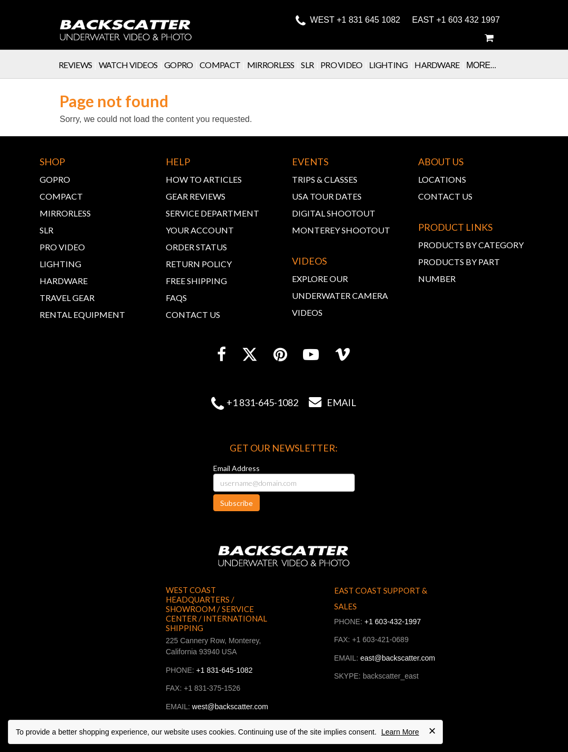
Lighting (391, 65)
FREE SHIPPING (196, 281)
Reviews (79, 65)
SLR (310, 65)
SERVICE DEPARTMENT (212, 213)
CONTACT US (193, 314)
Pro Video (344, 65)
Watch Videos (131, 65)
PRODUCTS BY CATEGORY (471, 245)
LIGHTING (60, 264)
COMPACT (61, 196)
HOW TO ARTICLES (204, 179)
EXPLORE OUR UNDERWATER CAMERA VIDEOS (340, 295)
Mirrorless (274, 65)
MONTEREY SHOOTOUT (341, 230)
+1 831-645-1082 (262, 402)
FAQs (176, 298)
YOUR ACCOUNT (200, 230)
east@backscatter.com (397, 658)
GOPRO (55, 179)
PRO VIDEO (62, 247)
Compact (223, 65)
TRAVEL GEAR (67, 298)
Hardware (440, 65)
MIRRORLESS (65, 213)
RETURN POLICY (199, 264)
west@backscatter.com (230, 706)
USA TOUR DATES (327, 196)
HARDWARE (64, 281)
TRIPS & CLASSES (324, 179)
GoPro (182, 65)
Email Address (236, 468)
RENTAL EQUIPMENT (82, 314)
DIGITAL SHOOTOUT (333, 213)
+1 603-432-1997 (392, 621)
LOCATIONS (442, 179)
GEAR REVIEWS (195, 196)
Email (327, 402)
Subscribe (236, 503)
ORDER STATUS (196, 247)
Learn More (400, 732)
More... (481, 65)
